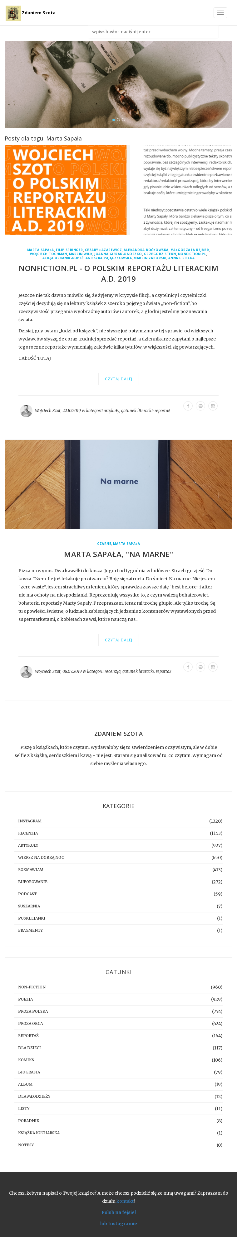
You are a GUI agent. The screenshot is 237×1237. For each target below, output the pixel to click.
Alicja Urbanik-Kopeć (63, 258)
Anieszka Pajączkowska (109, 258)
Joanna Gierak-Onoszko (118, 254)
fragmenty (30, 930)
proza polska (33, 1011)
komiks (26, 1060)
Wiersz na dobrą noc (41, 857)
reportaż (162, 410)
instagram (30, 821)
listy (23, 1108)
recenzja (113, 671)
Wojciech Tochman (48, 254)
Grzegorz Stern (160, 254)
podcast (27, 894)
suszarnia (29, 906)
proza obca (30, 1023)
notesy (26, 1145)
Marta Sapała (40, 250)
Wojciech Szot (48, 410)
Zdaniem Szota (39, 13)
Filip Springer (69, 250)
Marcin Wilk (81, 254)
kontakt (125, 1201)
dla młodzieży (34, 1096)
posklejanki (31, 918)
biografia (29, 1072)
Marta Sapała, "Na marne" (118, 554)
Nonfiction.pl (192, 254)
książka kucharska (39, 1132)
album (25, 1084)
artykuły (111, 410)
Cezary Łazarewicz (103, 250)
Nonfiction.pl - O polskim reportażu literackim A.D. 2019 (118, 273)
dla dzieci (29, 1047)
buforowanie (32, 881)
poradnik (28, 1120)
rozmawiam (30, 869)
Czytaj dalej (118, 379)
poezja (25, 999)
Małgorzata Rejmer (189, 250)
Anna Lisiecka (181, 258)
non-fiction (32, 987)
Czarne (104, 543)
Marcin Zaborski (150, 258)
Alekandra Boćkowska (146, 250)
